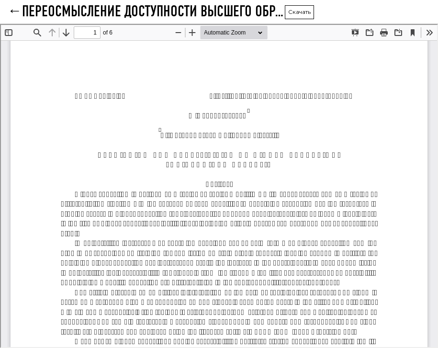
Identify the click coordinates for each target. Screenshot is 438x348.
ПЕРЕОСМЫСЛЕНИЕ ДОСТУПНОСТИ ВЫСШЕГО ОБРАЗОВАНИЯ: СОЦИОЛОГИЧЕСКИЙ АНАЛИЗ (153, 12)
